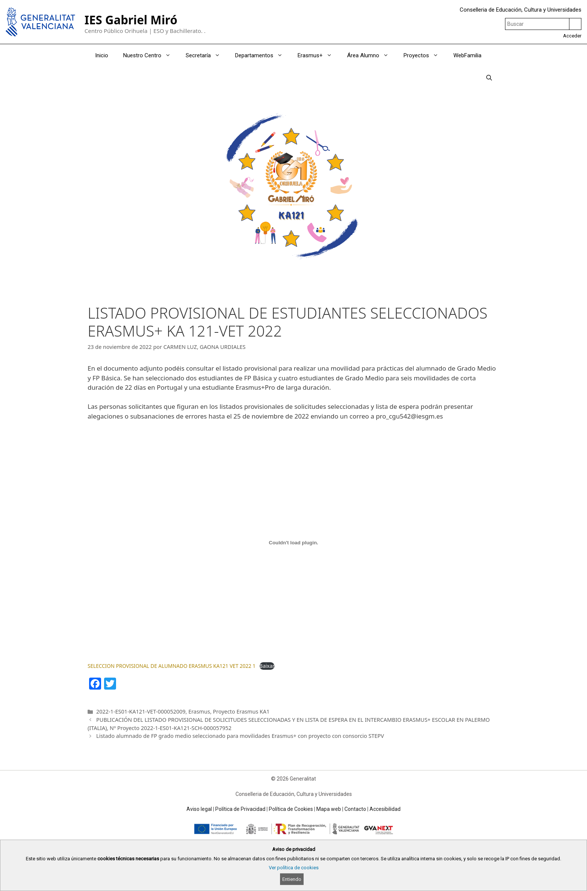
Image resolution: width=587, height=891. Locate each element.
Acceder (572, 36)
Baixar (266, 665)
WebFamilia (467, 55)
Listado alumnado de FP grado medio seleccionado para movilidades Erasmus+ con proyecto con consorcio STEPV (240, 735)
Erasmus (199, 711)
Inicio (101, 55)
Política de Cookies (291, 809)
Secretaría (207, 55)
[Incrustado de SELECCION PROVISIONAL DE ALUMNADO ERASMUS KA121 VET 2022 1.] (293, 543)
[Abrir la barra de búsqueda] (489, 78)
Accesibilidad (385, 809)
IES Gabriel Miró (131, 20)
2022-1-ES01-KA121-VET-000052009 (140, 711)
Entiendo (291, 879)
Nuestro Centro (150, 55)
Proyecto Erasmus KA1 (241, 711)
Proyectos (425, 55)
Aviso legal (199, 809)
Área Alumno (371, 55)
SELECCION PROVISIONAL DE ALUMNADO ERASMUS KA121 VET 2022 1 (172, 665)
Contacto (355, 809)
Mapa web (328, 809)
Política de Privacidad (240, 809)
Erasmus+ (319, 55)
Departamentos (262, 55)
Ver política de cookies (294, 867)
